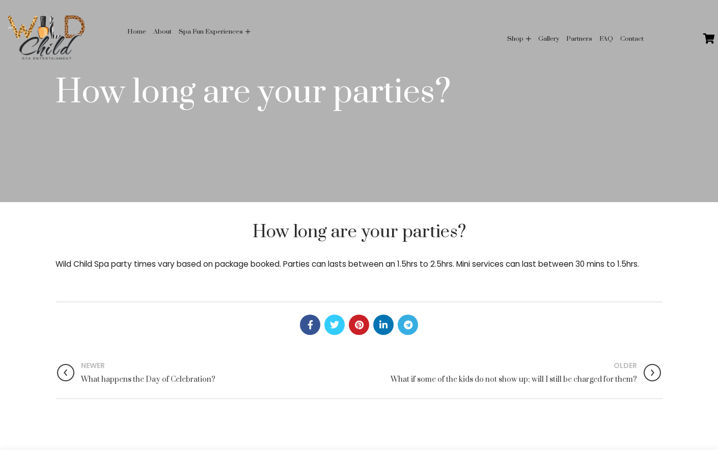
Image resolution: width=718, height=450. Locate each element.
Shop (515, 39)
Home (136, 31)
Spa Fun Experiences (211, 31)
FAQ (606, 39)
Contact (632, 39)
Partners (579, 39)
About (162, 31)
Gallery (548, 39)
